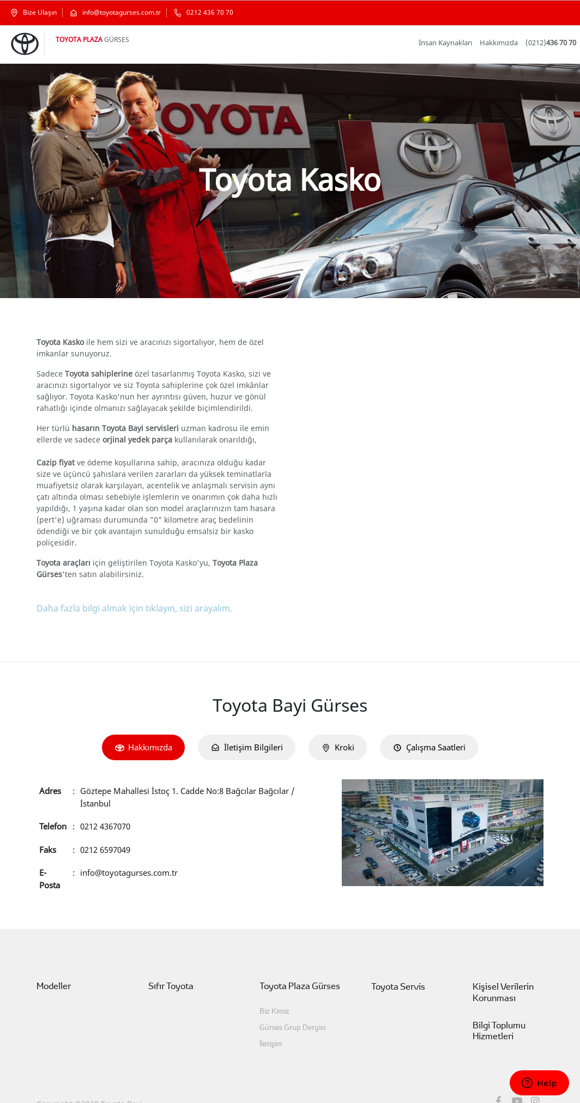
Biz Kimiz (274, 988)
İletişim (270, 1021)
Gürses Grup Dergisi (288, 1005)
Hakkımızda (504, 43)
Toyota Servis (395, 964)
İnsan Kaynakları (455, 43)
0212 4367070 (107, 803)
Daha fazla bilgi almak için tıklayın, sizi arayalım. (129, 596)
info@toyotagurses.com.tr (128, 849)
